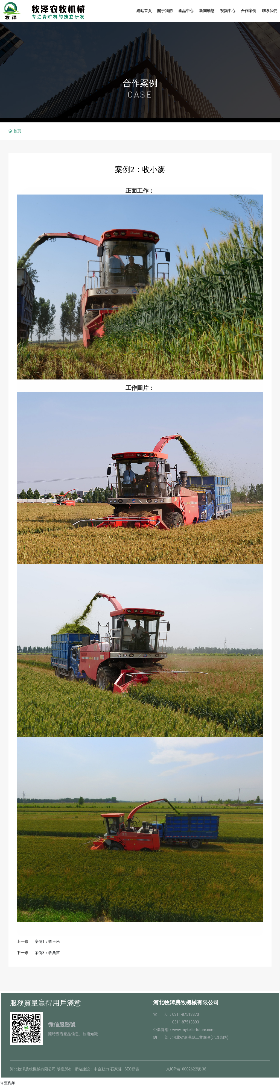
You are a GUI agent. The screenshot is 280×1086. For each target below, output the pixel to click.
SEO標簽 (131, 1069)
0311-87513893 (185, 1022)
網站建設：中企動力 (92, 1069)
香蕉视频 (7, 1083)
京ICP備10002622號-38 (186, 1069)
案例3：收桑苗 (47, 952)
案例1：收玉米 (47, 941)
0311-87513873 (185, 1014)
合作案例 (140, 83)
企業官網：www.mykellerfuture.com (184, 1030)
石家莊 (116, 1069)
